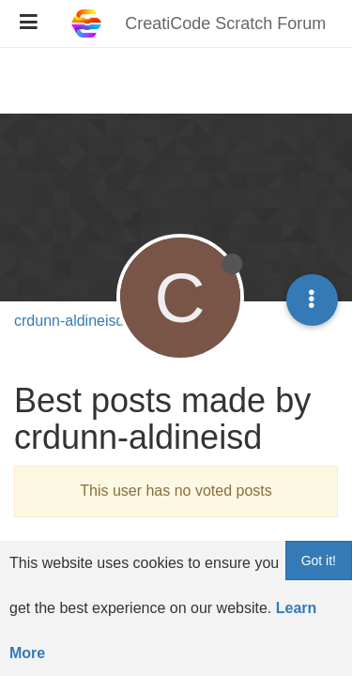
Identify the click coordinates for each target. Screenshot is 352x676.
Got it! (318, 560)
